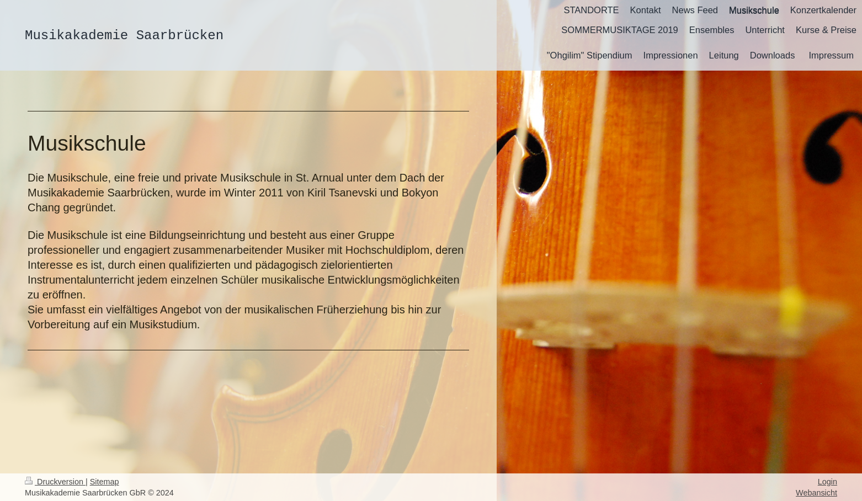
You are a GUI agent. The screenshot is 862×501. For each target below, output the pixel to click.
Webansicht (816, 492)
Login (827, 481)
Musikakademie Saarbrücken (124, 35)
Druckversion (55, 481)
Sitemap (104, 481)
